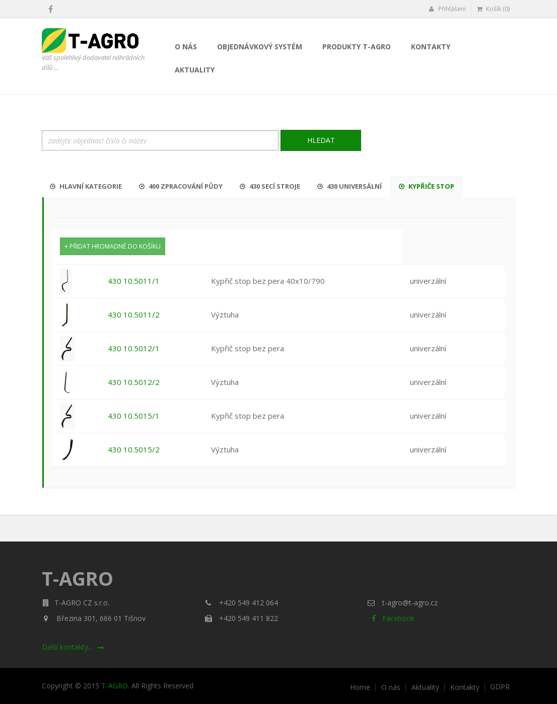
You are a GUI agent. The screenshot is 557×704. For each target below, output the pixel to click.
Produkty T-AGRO (356, 46)
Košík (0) (493, 9)
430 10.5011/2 (134, 314)
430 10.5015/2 (134, 449)
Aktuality (195, 69)
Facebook (391, 618)
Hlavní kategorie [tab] (86, 186)
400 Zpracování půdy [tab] (181, 186)
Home (360, 687)
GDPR (500, 686)
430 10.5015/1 (134, 416)
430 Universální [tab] (349, 186)
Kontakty (430, 46)
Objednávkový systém (259, 46)
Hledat (321, 140)
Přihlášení (447, 9)
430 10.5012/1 (134, 348)
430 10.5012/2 (134, 382)
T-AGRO (114, 685)
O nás (186, 46)
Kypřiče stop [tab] (426, 186)
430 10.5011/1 (134, 281)
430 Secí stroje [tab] (270, 186)
